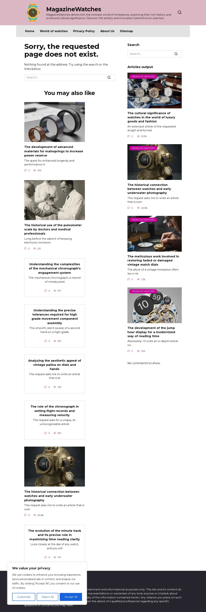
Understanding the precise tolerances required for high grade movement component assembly (54, 314)
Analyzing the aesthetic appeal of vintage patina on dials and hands (54, 362)
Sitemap (126, 31)
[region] (47, 583)
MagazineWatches (73, 9)
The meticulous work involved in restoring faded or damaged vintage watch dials (153, 260)
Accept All (71, 597)
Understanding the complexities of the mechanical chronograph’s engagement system (55, 267)
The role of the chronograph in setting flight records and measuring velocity (54, 407)
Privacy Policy (84, 31)
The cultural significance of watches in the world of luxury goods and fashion (151, 117)
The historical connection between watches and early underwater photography (51, 492)
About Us (107, 31)
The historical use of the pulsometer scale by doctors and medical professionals (53, 228)
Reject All (48, 597)
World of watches (54, 31)
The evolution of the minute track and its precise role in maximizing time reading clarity (54, 530)
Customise (24, 597)
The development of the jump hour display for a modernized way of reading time (151, 332)
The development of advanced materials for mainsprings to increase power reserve (53, 151)
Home (29, 31)
